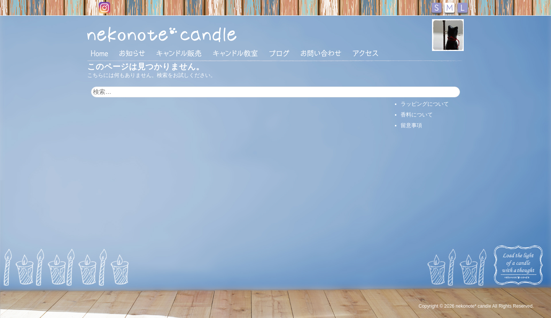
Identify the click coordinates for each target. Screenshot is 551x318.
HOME (99, 53)
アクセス (365, 53)
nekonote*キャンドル (185, 34)
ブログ (279, 53)
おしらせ (132, 53)
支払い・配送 (417, 93)
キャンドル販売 (178, 53)
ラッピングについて (425, 104)
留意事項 (411, 125)
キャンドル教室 (235, 53)
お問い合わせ (321, 53)
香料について (417, 114)
